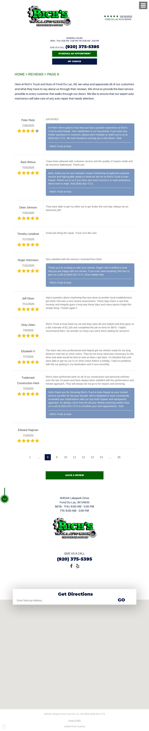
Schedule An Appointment (74, 54)
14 (101, 457)
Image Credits (74, 720)
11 (74, 457)
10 (65, 457)
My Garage (74, 61)
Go (121, 600)
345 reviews (126, 16)
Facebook (71, 566)
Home (20, 74)
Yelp (78, 566)
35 (118, 457)
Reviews (36, 74)
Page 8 (53, 74)
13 (92, 457)
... (39, 457)
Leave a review (74, 475)
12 (83, 457)
